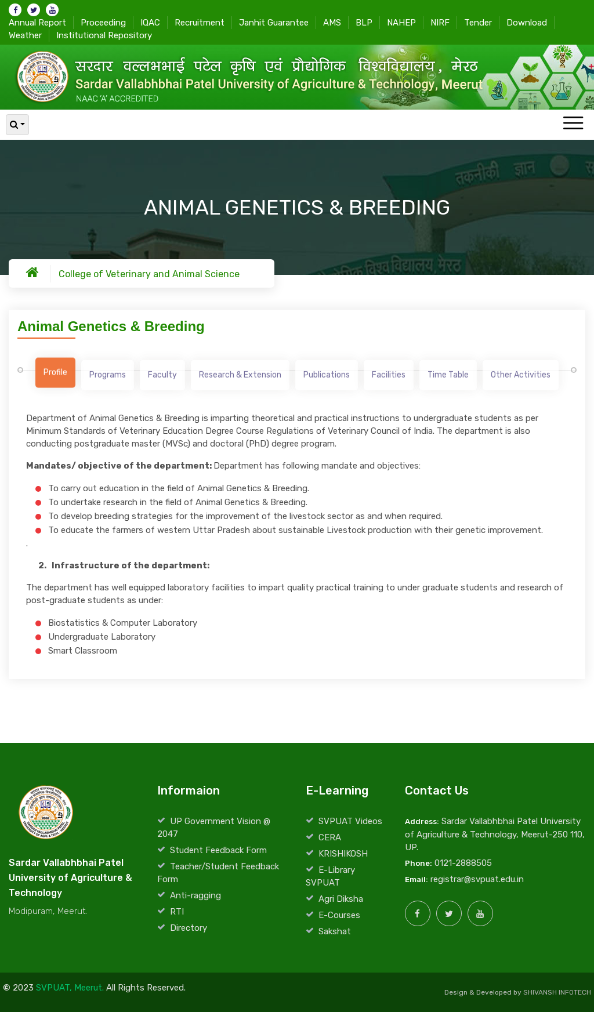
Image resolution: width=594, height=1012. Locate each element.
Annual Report (37, 22)
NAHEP (401, 22)
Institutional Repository (104, 35)
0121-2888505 (463, 863)
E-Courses (339, 915)
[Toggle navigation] (572, 123)
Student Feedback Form (218, 850)
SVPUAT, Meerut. (70, 987)
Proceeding (103, 22)
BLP (364, 22)
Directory (188, 928)
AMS (332, 22)
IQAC (150, 22)
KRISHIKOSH (343, 853)
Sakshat (334, 931)
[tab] (55, 376)
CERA (329, 837)
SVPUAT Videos (350, 821)
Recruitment (199, 22)
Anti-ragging (195, 895)
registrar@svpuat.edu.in (477, 879)
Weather (25, 35)
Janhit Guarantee (274, 22)
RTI (177, 911)
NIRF (440, 22)
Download (526, 22)
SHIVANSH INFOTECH (557, 992)
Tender (478, 22)
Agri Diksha (340, 899)
